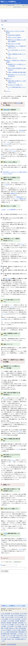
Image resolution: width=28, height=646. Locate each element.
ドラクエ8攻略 (17, 626)
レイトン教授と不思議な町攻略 (10, 631)
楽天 (13, 639)
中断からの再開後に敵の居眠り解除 (17, 72)
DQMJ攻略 (14, 622)
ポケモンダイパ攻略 (8, 615)
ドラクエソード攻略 (19, 624)
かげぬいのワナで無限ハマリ (15, 84)
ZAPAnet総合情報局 (11, 644)
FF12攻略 (6, 628)
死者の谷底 (6, 109)
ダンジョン (21, 244)
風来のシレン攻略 (13, 628)
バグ (5, 28)
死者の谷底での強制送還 (14, 35)
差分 (16, 7)
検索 (13, 5)
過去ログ (20, 7)
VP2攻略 (17, 620)
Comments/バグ (17, 561)
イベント (16, 198)
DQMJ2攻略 (20, 622)
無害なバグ (9, 78)
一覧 (6, 5)
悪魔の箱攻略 (21, 631)
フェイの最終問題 (11, 209)
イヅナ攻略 (20, 633)
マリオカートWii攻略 (6, 630)
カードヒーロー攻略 (10, 635)
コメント (8, 91)
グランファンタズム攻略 (14, 619)
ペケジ (9, 142)
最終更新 (9, 5)
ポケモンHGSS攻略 (5, 613)
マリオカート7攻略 (16, 630)
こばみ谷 (6, 184)
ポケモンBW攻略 (15, 613)
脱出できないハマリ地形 (14, 43)
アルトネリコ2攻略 (18, 617)
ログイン (25, 7)
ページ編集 (22, 5)
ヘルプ (16, 5)
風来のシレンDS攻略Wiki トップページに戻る (13, 605)
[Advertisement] (14, 12)
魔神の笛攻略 (13, 633)
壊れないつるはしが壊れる (14, 37)
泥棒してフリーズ (12, 58)
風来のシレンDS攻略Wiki (8, 1)
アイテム (18, 103)
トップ (2, 5)
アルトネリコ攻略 (9, 617)
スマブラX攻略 (10, 620)
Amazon (9, 639)
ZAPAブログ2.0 (19, 635)
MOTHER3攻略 (22, 628)
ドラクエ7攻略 (10, 626)
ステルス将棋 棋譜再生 (14, 637)
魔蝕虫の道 (14, 193)
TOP (2, 24)
